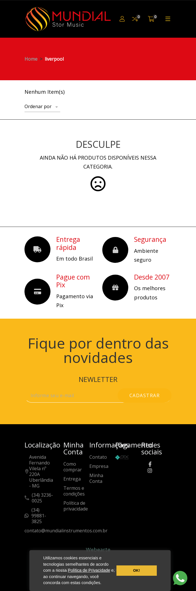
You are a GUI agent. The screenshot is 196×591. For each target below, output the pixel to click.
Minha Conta (96, 478)
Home (30, 59)
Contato (98, 457)
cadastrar (144, 395)
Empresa (98, 466)
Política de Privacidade (89, 570)
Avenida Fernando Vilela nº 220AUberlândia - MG (41, 471)
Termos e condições (74, 491)
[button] (103, 583)
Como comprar (72, 467)
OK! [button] (136, 570)
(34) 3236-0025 (42, 498)
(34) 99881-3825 (38, 516)
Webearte (98, 549)
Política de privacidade (75, 506)
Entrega (72, 479)
